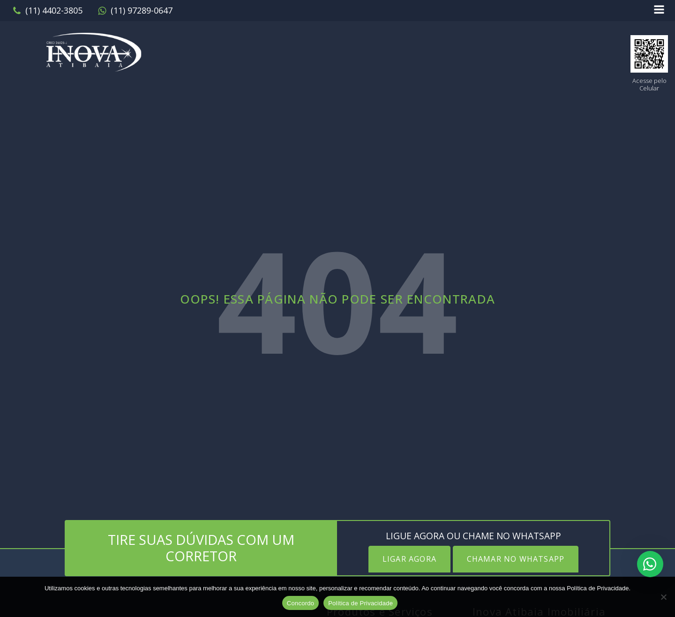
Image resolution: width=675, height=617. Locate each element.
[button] (47, 11)
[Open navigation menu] (659, 10)
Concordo (300, 603)
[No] (663, 597)
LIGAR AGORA (409, 559)
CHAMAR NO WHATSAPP (516, 559)
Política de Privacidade (360, 603)
